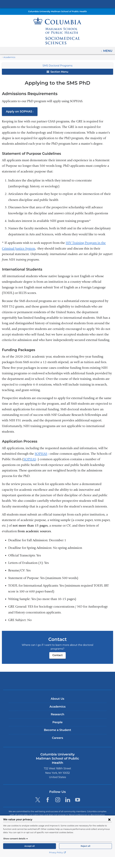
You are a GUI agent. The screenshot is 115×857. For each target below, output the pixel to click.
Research (57, 710)
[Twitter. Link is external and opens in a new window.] (37, 791)
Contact (57, 651)
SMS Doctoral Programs (57, 65)
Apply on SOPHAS (21, 112)
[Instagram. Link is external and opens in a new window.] (57, 791)
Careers (57, 734)
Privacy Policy (57, 852)
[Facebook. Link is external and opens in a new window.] (47, 791)
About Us (57, 695)
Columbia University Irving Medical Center (57, 4)
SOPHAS (42, 454)
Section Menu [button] (57, 71)
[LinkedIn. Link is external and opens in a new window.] (67, 791)
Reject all (85, 846)
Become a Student (57, 726)
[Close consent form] (109, 819)
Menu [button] (108, 49)
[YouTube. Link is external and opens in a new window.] (77, 791)
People (57, 718)
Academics (8, 57)
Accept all (29, 846)
